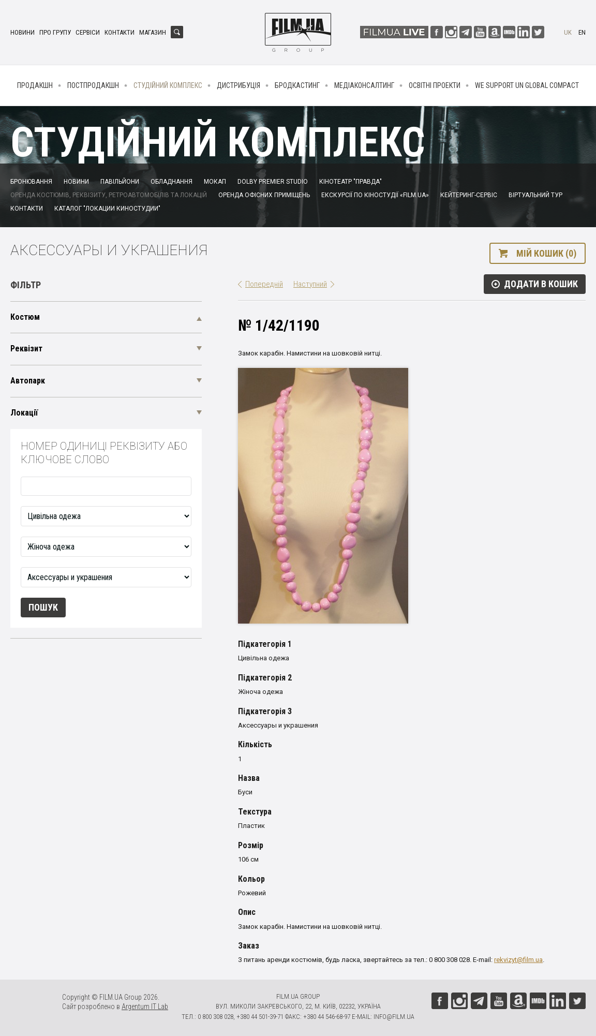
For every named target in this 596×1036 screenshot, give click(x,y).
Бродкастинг (297, 85)
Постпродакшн (93, 85)
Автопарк (27, 381)
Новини (22, 32)
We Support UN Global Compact (527, 85)
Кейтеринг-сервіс (468, 195)
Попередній (264, 284)
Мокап (215, 181)
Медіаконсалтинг (364, 85)
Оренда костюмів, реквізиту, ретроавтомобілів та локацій (108, 195)
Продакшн (35, 85)
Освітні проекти (434, 85)
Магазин (152, 32)
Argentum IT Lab (145, 1006)
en (582, 32)
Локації (24, 413)
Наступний (310, 284)
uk (568, 32)
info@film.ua (394, 1016)
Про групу (55, 32)
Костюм (25, 317)
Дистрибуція (238, 85)
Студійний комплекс (167, 85)
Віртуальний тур (535, 195)
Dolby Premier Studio (272, 181)
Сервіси (88, 32)
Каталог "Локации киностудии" (107, 208)
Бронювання (31, 181)
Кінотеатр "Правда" (350, 181)
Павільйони (119, 181)
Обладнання (171, 181)
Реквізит (26, 348)
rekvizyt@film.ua (518, 960)
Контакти (120, 32)
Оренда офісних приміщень (264, 195)
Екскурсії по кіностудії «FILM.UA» (375, 195)
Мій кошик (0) (546, 253)
